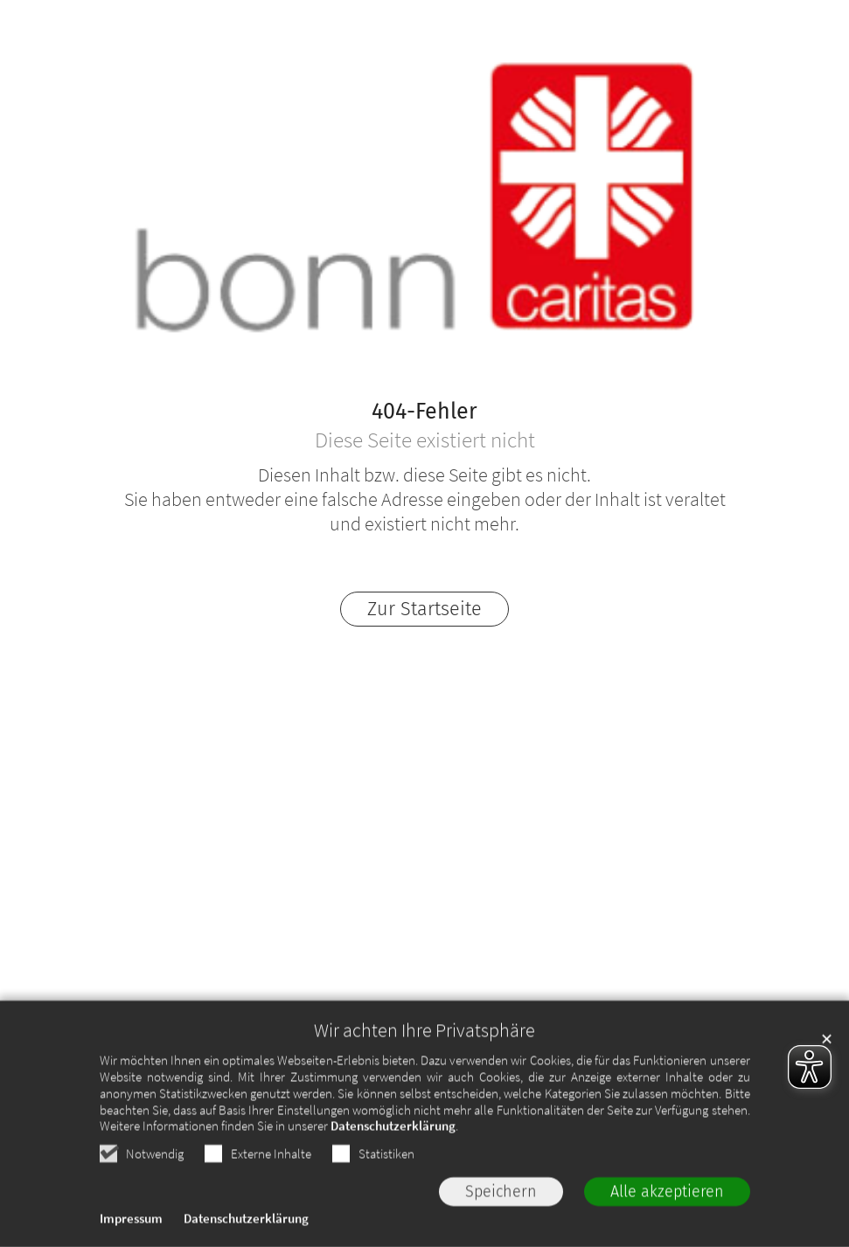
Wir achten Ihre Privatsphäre (424, 1051)
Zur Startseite (424, 609)
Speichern (501, 1212)
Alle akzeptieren (667, 1212)
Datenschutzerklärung (393, 1147)
